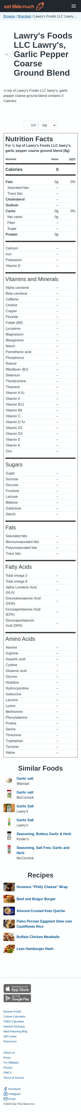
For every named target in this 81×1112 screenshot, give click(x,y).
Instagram (12, 1094)
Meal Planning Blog (15, 1031)
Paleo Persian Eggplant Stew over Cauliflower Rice (44, 923)
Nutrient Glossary (14, 1026)
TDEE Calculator (13, 1021)
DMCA (7, 1072)
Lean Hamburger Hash (35, 949)
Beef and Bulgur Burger (36, 899)
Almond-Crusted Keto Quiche (41, 911)
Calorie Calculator (14, 1016)
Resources (10, 1041)
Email (9, 1099)
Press (7, 1057)
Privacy (8, 1067)
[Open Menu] (74, 6)
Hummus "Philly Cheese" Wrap (42, 887)
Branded (24, 16)
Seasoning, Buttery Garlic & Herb (44, 834)
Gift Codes (9, 1036)
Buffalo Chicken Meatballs (38, 937)
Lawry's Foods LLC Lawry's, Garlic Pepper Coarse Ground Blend (43, 54)
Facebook (12, 1089)
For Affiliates (11, 1062)
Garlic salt (25, 778)
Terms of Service (13, 1077)
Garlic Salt (25, 806)
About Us (9, 1052)
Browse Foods (12, 1011)
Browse (9, 16)
